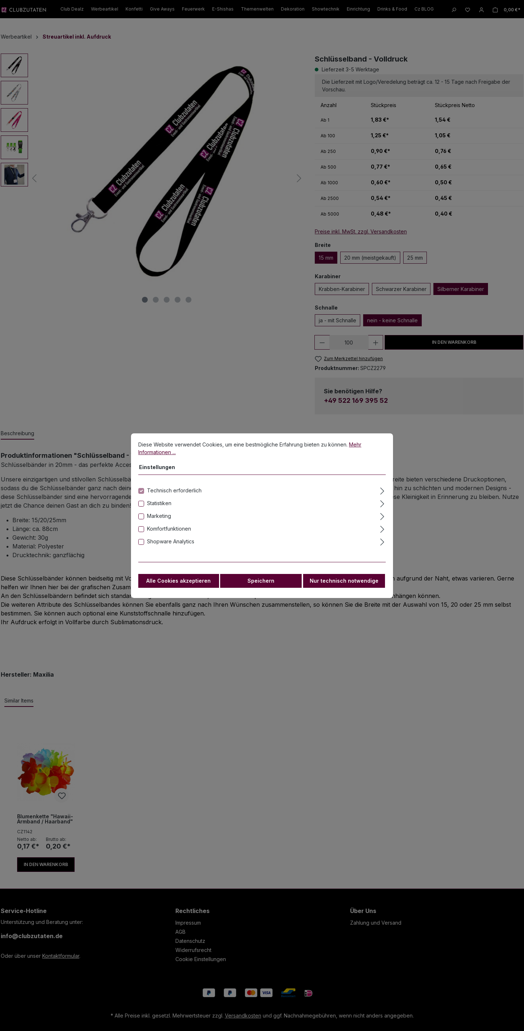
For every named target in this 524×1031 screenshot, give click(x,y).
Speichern (260, 585)
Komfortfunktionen (169, 533)
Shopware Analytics (170, 546)
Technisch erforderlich (174, 495)
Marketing (159, 520)
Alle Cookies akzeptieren (178, 585)
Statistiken (159, 507)
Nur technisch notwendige (344, 585)
